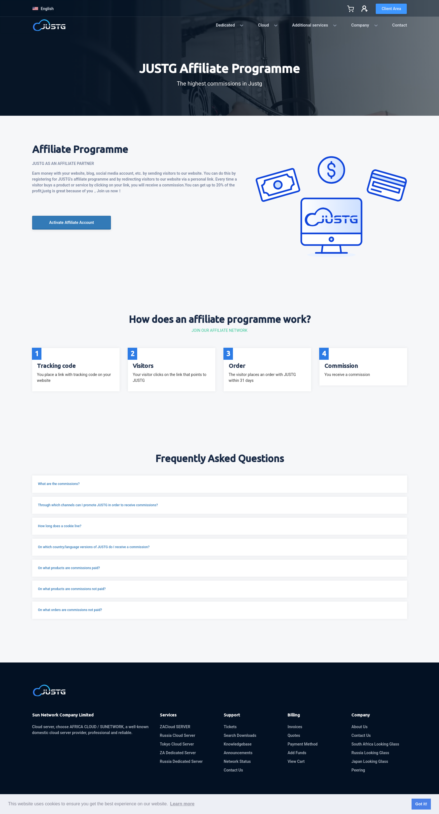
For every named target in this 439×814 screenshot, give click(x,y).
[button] (219, 484)
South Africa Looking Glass (375, 744)
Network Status (237, 761)
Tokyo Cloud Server (177, 744)
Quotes (294, 735)
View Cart (296, 761)
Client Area (391, 8)
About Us (359, 727)
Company (364, 25)
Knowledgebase (238, 744)
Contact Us (233, 770)
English (43, 8)
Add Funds (297, 753)
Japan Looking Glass (369, 761)
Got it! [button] (421, 804)
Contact (399, 25)
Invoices (295, 727)
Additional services (314, 25)
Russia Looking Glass (370, 753)
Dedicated (230, 25)
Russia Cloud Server (177, 735)
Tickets (230, 727)
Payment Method (302, 744)
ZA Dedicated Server (178, 753)
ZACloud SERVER (175, 727)
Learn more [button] (182, 803)
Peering (358, 770)
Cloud (268, 25)
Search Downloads (240, 735)
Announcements (238, 753)
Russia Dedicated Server (181, 761)
